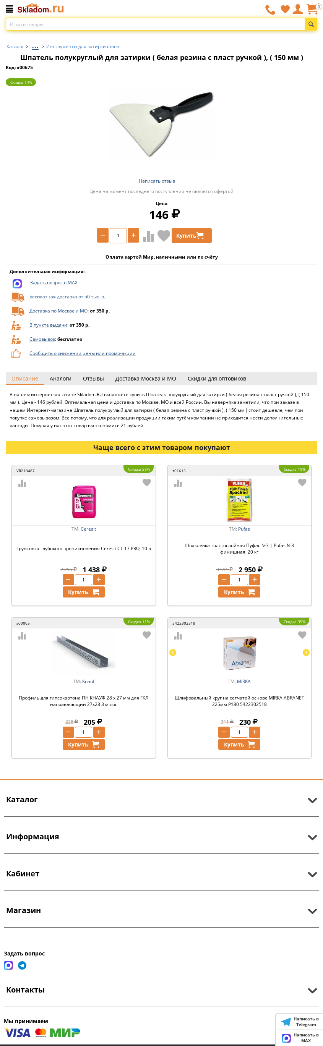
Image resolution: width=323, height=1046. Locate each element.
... (35, 44)
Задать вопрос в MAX (54, 282)
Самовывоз (42, 339)
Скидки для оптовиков (217, 378)
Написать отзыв (157, 181)
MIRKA (244, 681)
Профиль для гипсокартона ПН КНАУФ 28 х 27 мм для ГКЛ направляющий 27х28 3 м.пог (83, 701)
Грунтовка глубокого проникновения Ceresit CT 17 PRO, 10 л (83, 548)
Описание (24, 378)
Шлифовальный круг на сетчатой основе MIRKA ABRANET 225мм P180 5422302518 (239, 701)
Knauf (88, 681)
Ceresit (88, 529)
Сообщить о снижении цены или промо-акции (82, 353)
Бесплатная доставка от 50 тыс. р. (67, 296)
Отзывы (93, 378)
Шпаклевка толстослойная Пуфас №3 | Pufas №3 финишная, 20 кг (239, 548)
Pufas (244, 529)
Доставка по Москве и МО (58, 311)
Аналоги (60, 378)
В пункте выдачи (48, 325)
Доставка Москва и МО (145, 378)
